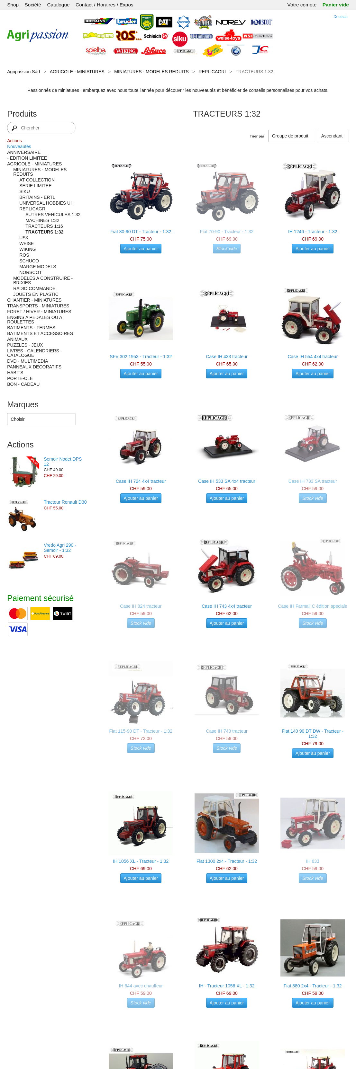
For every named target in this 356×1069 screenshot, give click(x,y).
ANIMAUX (17, 339)
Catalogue (58, 4)
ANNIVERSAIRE (24, 152)
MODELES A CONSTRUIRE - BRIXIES (43, 280)
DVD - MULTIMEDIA (27, 361)
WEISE (26, 243)
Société (33, 4)
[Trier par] (333, 136)
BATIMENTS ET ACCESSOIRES (40, 333)
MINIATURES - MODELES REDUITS (151, 71)
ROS (24, 255)
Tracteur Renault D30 (65, 502)
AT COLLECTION (37, 180)
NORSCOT (30, 272)
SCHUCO (29, 261)
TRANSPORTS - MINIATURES (38, 306)
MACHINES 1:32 (42, 220)
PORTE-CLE (20, 378)
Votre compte (302, 4)
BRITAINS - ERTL (37, 197)
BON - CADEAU (23, 384)
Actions (14, 140)
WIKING (27, 249)
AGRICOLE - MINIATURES (77, 71)
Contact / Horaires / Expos (104, 4)
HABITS (15, 372)
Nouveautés (19, 146)
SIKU (24, 191)
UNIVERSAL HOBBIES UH (46, 203)
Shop (13, 4)
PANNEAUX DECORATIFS (34, 367)
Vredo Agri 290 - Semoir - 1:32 (60, 548)
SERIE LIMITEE (35, 185)
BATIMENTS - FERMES (31, 327)
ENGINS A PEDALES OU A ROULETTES (34, 319)
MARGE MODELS (37, 266)
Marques (23, 404)
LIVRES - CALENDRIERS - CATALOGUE (34, 353)
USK (24, 237)
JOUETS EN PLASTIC (36, 294)
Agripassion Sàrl (23, 71)
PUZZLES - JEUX (25, 345)
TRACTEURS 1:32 (44, 232)
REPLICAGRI (212, 71)
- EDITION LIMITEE (27, 158)
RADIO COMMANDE (34, 288)
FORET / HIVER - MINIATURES (39, 311)
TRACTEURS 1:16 (44, 226)
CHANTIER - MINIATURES (34, 300)
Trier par (257, 136)
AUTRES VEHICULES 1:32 (52, 214)
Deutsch (340, 16)
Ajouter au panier (141, 248)
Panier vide (336, 4)
